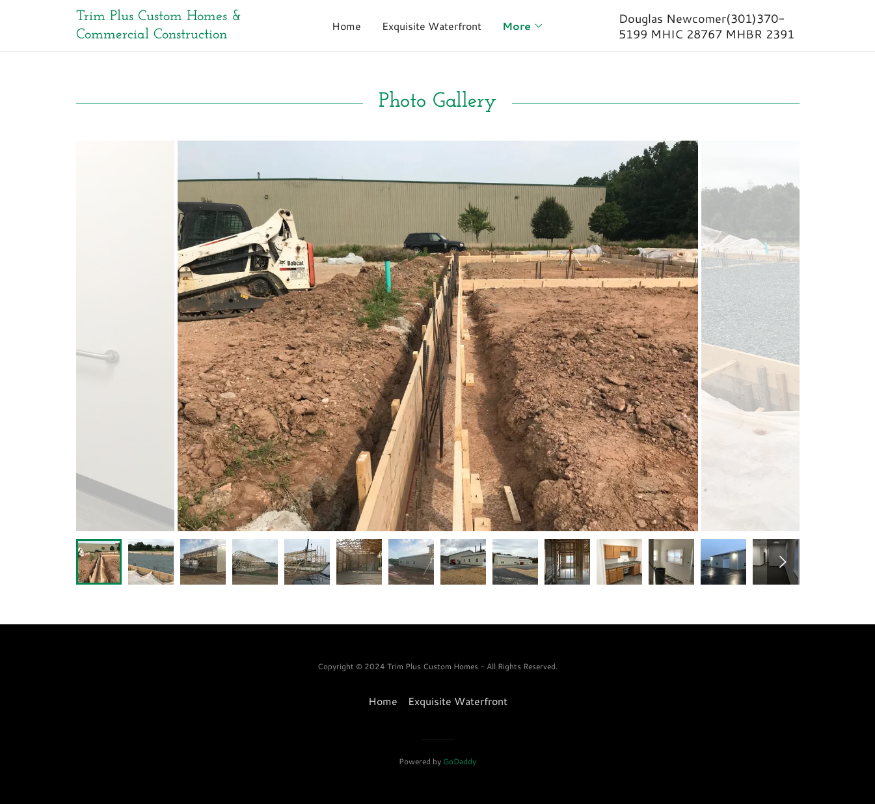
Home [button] (382, 700)
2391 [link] (780, 33)
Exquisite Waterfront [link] (431, 25)
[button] (523, 26)
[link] (166, 34)
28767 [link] (704, 33)
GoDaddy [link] (459, 761)
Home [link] (346, 25)
